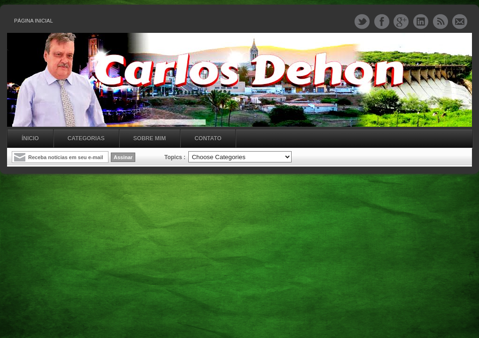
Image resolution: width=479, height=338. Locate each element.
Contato (207, 138)
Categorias (86, 138)
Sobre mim (149, 138)
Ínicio (30, 138)
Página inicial (33, 20)
